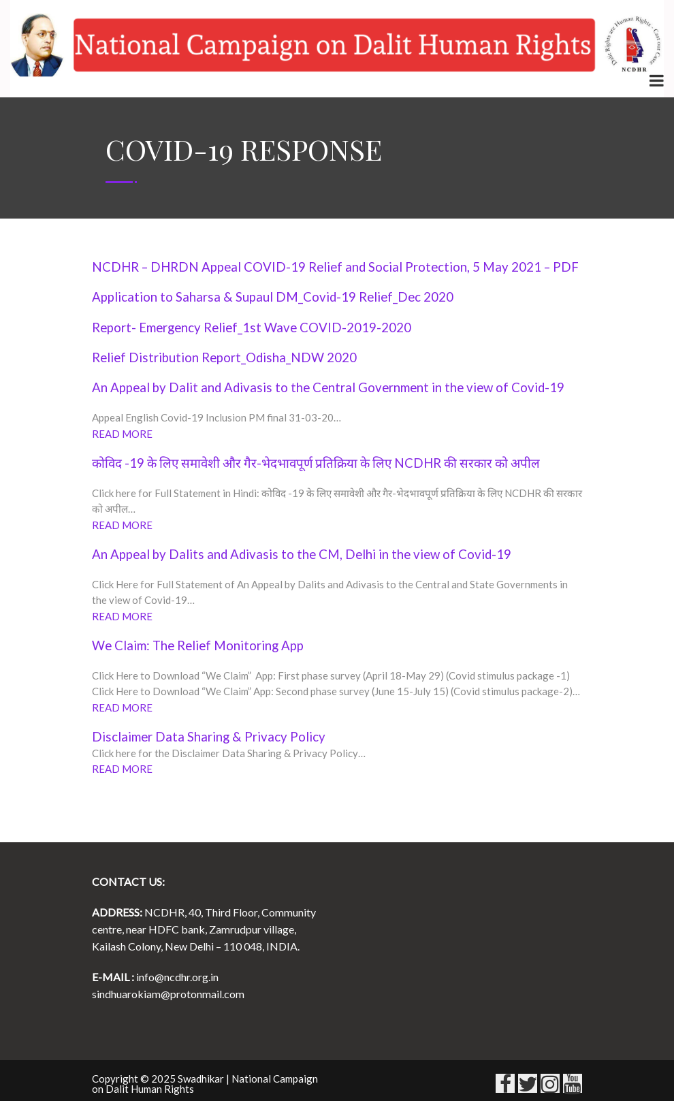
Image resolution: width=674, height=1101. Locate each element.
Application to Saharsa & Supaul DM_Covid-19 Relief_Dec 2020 (272, 296)
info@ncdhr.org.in (177, 976)
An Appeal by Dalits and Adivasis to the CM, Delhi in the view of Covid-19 (301, 554)
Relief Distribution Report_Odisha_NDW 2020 (224, 357)
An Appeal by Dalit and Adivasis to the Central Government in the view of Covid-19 (328, 387)
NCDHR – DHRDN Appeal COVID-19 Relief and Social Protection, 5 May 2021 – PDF (335, 266)
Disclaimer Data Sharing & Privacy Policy (208, 736)
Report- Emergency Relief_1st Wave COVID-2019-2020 (251, 327)
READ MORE (123, 434)
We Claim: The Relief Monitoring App (198, 645)
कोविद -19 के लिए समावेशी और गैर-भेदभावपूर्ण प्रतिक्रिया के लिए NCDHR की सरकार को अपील (316, 463)
